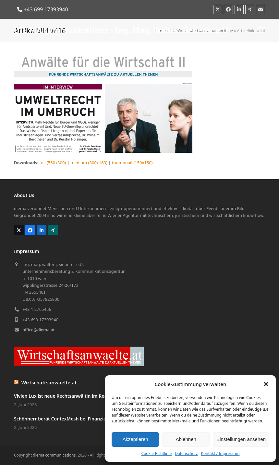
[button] (266, 384)
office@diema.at (38, 330)
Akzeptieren (135, 439)
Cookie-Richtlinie (156, 453)
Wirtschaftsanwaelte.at (49, 382)
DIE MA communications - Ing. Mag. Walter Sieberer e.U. (122, 29)
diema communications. (55, 455)
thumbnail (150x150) (132, 163)
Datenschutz (186, 453)
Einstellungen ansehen (241, 439)
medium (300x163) (88, 163)
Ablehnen (186, 439)
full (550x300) (52, 163)
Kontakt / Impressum (220, 453)
